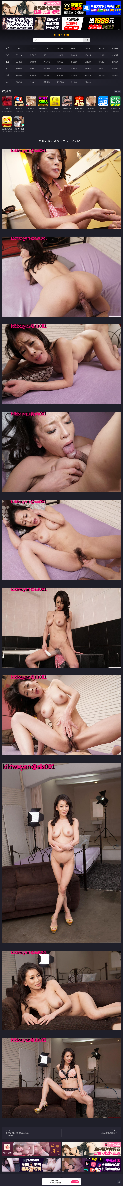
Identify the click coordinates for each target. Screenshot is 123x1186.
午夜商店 (33, 82)
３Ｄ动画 (60, 55)
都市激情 (19, 75)
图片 (8, 68)
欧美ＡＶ (47, 55)
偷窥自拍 (19, 69)
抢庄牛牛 (115, 48)
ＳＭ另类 (115, 55)
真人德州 (33, 48)
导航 (8, 82)
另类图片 (115, 69)
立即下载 (75, 1182)
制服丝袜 (74, 62)
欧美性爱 (60, 62)
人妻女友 (47, 75)
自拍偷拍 (33, 55)
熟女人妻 (74, 55)
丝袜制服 (88, 55)
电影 (8, 62)
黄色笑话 (101, 75)
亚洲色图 (33, 69)
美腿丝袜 (74, 69)
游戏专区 (60, 48)
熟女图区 (101, 69)
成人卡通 (47, 62)
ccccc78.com (61, 35)
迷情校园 (74, 75)
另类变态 (115, 62)
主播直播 (101, 55)
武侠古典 (60, 75)
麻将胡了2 (74, 48)
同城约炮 (19, 82)
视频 (8, 55)
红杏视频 (74, 82)
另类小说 (88, 75)
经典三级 (88, 62)
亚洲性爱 (19, 62)
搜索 (86, 40)
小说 (8, 75)
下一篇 (105, 1131)
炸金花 (88, 48)
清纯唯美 (88, 69)
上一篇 (18, 1133)
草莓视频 (47, 82)
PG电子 (19, 48)
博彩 (8, 48)
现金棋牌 (101, 48)
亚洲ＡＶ (19, 55)
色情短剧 (88, 82)
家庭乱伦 (33, 75)
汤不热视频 (60, 82)
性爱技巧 (115, 75)
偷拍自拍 (33, 62)
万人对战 (47, 48)
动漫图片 (60, 69)
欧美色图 (47, 69)
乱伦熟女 (101, 62)
